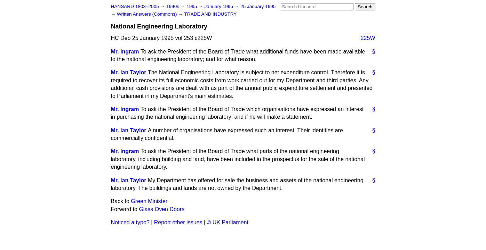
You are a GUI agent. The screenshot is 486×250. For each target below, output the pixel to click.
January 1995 (219, 6)
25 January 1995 (258, 6)
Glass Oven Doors (161, 209)
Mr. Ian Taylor (128, 72)
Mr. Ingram (125, 52)
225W (368, 38)
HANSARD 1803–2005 (135, 6)
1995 (192, 6)
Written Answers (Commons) (147, 14)
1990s (173, 6)
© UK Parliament (227, 222)
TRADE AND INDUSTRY (210, 14)
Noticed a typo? (130, 222)
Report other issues (178, 222)
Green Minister (149, 201)
